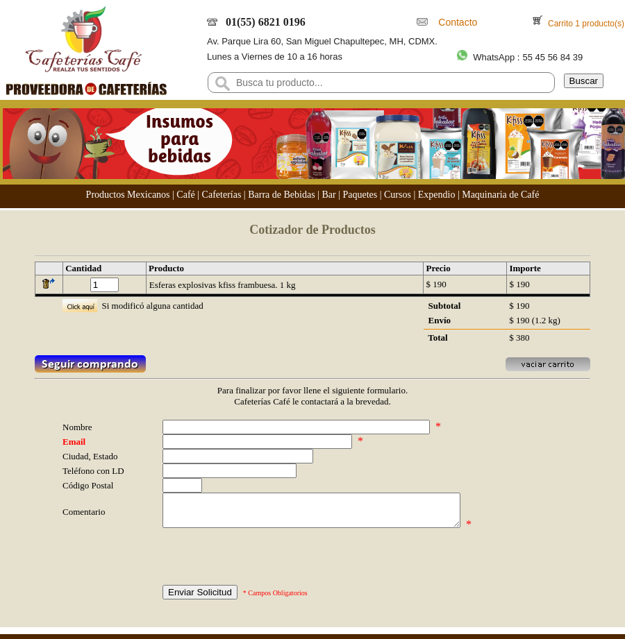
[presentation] (268, 564)
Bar (328, 194)
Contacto (455, 22)
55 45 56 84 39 (552, 57)
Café (185, 194)
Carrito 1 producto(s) (585, 23)
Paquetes (359, 194)
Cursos (397, 194)
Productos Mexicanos (128, 194)
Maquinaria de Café (500, 194)
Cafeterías (222, 194)
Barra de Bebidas (281, 194)
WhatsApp (494, 57)
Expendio (437, 194)
